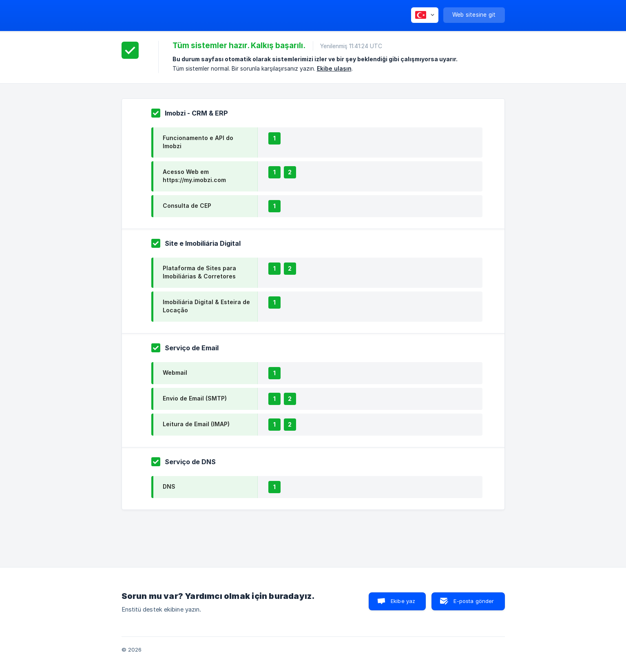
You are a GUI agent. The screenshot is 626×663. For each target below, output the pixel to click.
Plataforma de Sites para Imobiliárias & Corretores (199, 272)
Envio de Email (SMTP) (195, 398)
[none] (424, 15)
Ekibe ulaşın (334, 68)
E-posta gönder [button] (473, 601)
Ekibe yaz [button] (403, 601)
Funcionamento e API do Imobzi (198, 141)
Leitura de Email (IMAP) (196, 423)
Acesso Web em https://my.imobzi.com (194, 175)
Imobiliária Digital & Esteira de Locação (206, 306)
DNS (169, 486)
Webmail (175, 372)
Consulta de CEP (187, 205)
